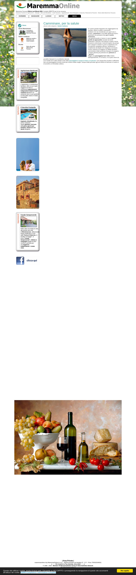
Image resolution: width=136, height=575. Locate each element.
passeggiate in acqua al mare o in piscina (82, 60)
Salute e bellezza (63, 26)
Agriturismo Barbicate (29, 71)
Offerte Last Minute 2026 (35, 11)
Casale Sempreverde (29, 215)
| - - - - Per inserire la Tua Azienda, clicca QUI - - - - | (68, 564)
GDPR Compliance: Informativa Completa (38, 572)
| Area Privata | (68, 561)
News (24, 25)
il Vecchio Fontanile (28, 107)
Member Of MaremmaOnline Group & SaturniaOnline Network (73, 565)
